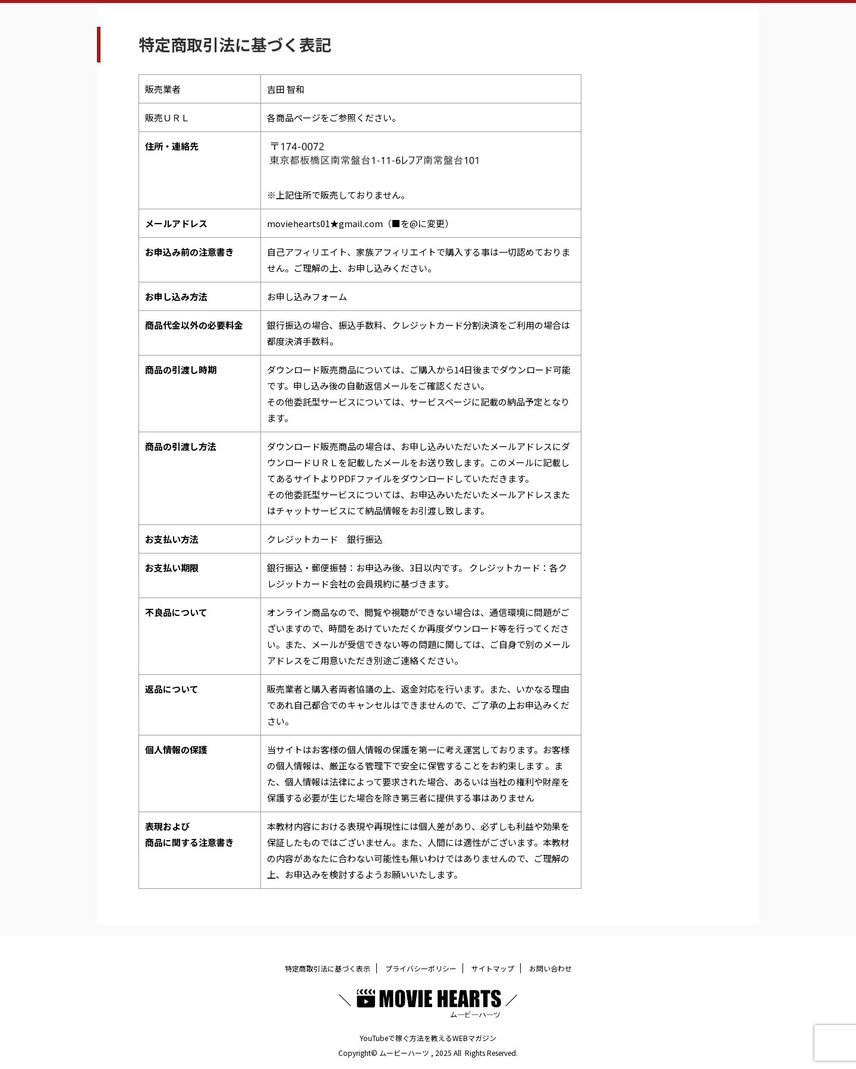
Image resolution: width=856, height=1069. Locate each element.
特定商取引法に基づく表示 (327, 968)
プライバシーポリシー (421, 968)
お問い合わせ (550, 968)
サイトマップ (492, 968)
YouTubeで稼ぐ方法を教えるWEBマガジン (428, 1038)
